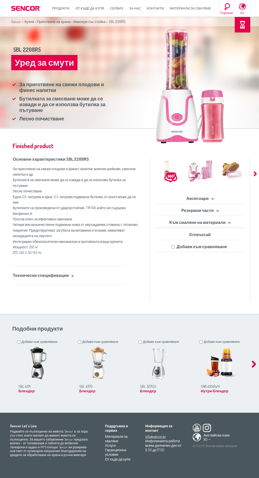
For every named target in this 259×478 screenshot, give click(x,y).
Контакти (155, 8)
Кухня (29, 21)
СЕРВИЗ (116, 8)
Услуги (110, 445)
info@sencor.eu (155, 436)
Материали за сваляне (190, 8)
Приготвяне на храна (53, 21)
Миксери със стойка (90, 21)
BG (242, 13)
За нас (135, 8)
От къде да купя (90, 8)
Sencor (16, 21)
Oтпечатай (199, 234)
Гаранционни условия (115, 452)
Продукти (61, 8)
